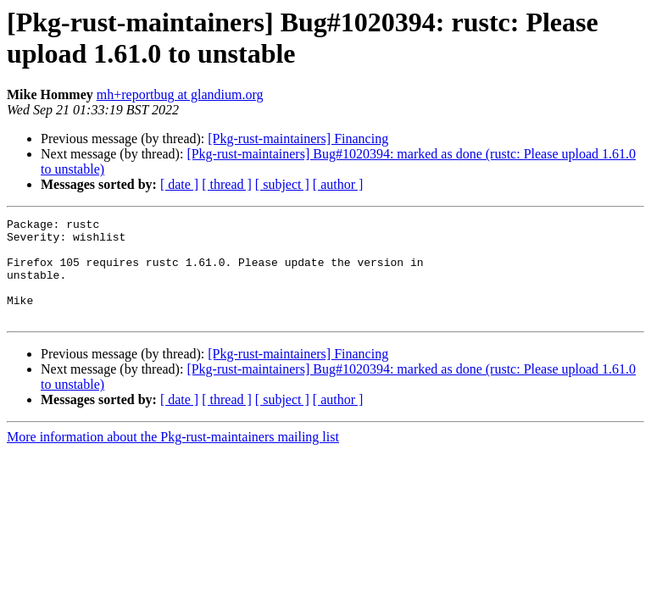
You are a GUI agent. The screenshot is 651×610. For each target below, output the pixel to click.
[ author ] (338, 184)
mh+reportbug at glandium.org (180, 94)
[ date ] (179, 184)
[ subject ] (282, 184)
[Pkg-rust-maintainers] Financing (298, 138)
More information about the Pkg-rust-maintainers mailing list (173, 457)
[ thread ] (227, 184)
